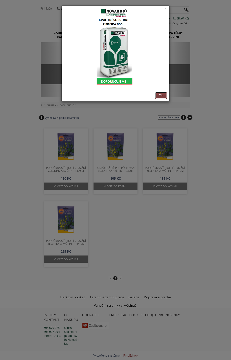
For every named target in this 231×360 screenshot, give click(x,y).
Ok (161, 95)
